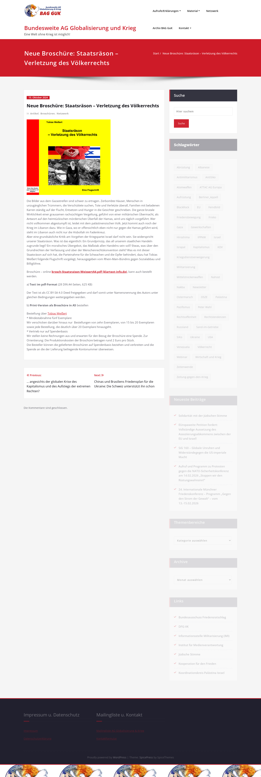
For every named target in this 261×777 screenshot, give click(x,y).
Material (192, 11)
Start (151, 53)
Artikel (34, 113)
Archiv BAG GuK (162, 28)
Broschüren (48, 113)
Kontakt (184, 28)
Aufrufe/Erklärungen (166, 11)
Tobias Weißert (57, 313)
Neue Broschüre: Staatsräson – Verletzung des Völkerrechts (197, 53)
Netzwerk (212, 11)
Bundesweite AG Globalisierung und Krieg (80, 28)
